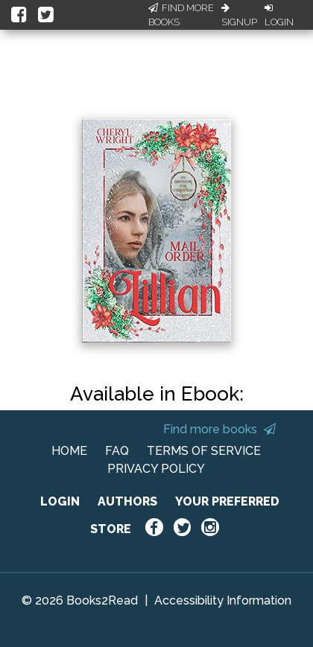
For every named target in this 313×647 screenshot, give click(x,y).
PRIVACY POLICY (156, 469)
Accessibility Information (222, 600)
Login (279, 15)
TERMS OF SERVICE (204, 451)
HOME (69, 451)
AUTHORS (127, 501)
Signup (239, 15)
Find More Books (181, 15)
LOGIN (60, 501)
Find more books (219, 429)
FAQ (117, 451)
